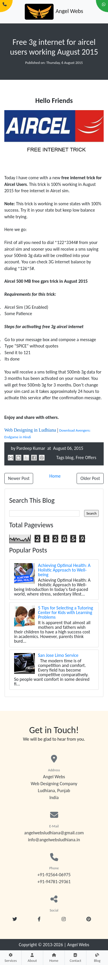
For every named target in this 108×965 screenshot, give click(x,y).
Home (53, 957)
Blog (97, 957)
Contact (75, 957)
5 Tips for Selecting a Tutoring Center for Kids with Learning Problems (65, 612)
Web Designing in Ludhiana (30, 430)
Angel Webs (78, 944)
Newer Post (18, 478)
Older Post (90, 478)
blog (69, 457)
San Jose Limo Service (58, 655)
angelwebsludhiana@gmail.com (54, 832)
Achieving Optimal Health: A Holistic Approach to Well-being (64, 570)
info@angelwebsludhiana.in (54, 839)
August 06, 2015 (68, 448)
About (32, 957)
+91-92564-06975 (54, 874)
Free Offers (86, 457)
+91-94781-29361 (54, 881)
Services (11, 957)
